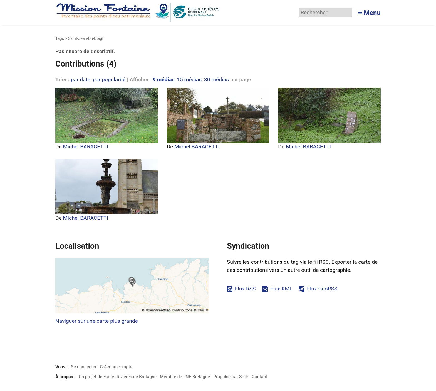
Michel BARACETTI (85, 146)
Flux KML (281, 288)
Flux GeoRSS (322, 288)
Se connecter (83, 367)
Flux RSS (245, 288)
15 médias (189, 79)
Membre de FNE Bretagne (185, 376)
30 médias (216, 79)
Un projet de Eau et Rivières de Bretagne (118, 376)
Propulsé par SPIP (231, 376)
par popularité (109, 79)
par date (80, 79)
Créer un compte (116, 367)
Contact (259, 376)
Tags (59, 38)
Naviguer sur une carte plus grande (96, 321)
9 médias (164, 79)
